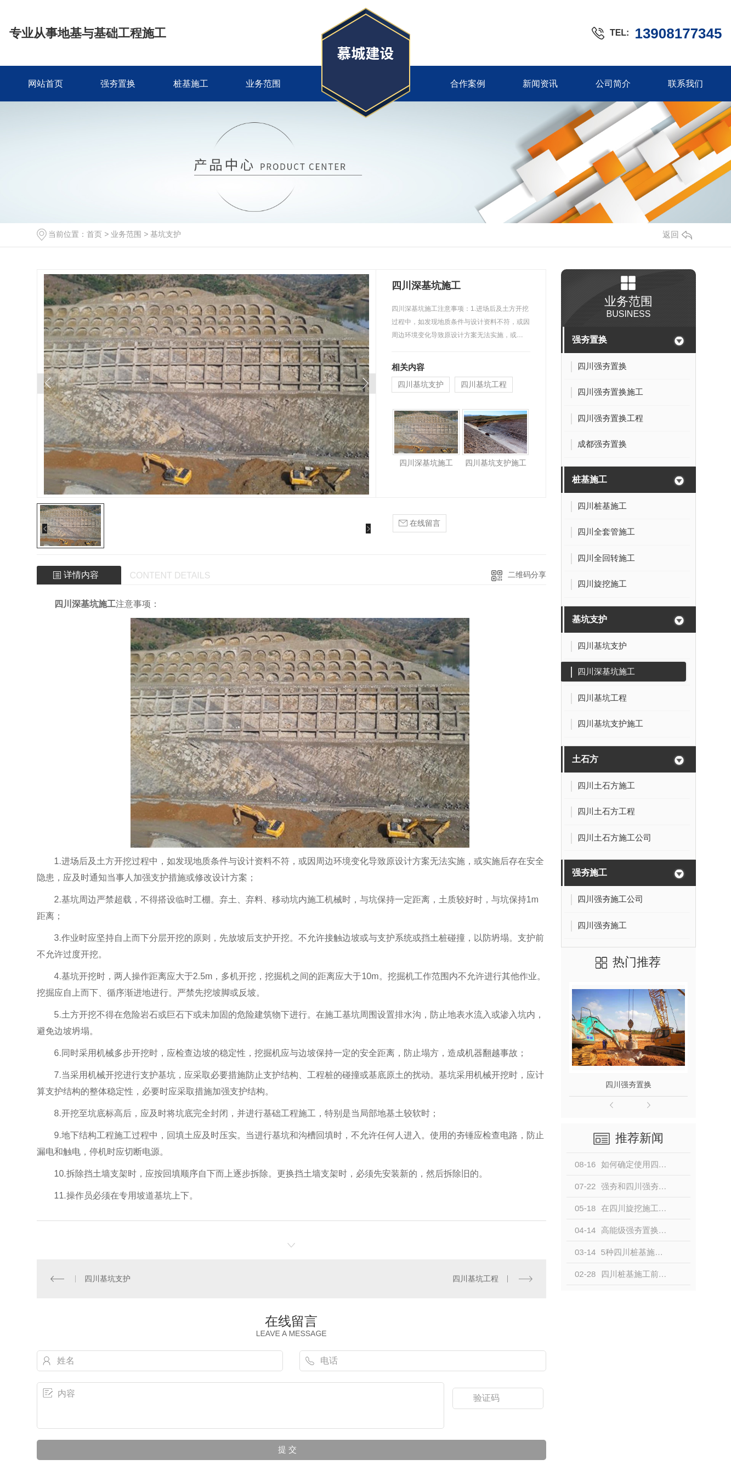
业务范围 (263, 83)
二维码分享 (527, 574)
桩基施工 (190, 83)
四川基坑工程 (484, 384)
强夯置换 (117, 83)
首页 (94, 234)
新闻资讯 (540, 83)
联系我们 (685, 83)
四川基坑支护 (421, 384)
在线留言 (419, 523)
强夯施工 (589, 872)
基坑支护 (165, 234)
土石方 (585, 759)
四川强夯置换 (628, 1084)
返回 (677, 234)
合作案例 (467, 83)
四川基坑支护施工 (495, 462)
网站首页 (45, 83)
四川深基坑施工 (426, 462)
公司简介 (613, 83)
